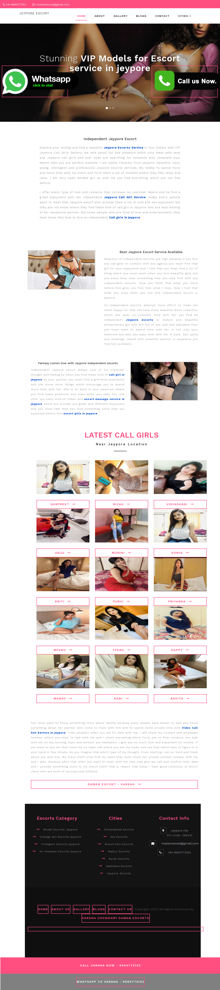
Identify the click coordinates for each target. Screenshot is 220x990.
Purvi (121, 601)
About (99, 15)
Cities (184, 15)
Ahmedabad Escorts (119, 829)
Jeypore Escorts (119, 873)
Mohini (121, 552)
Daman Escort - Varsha (114, 784)
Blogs (141, 15)
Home (81, 15)
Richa (121, 504)
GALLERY (81, 909)
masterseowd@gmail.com (52, 4)
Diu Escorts (119, 836)
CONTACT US (120, 909)
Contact (162, 15)
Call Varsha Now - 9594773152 (110, 965)
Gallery (120, 15)
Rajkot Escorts (119, 851)
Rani (121, 698)
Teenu (121, 650)
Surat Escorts (119, 858)
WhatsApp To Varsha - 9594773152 (110, 981)
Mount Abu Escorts (119, 844)
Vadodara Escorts (119, 865)
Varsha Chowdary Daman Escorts (115, 918)
